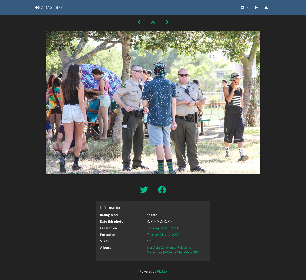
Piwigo (162, 271)
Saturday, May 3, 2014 (162, 228)
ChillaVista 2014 (189, 252)
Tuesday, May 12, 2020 (163, 234)
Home (37, 7)
